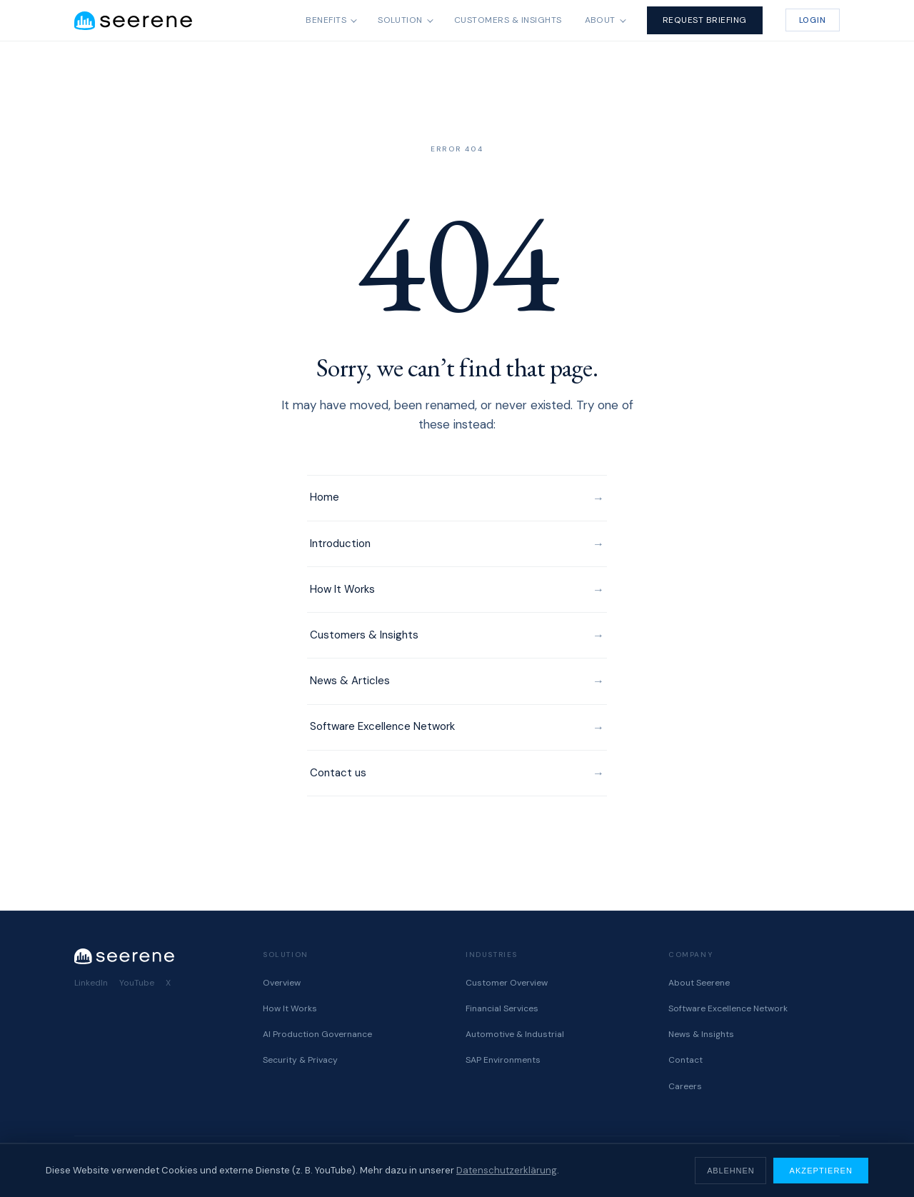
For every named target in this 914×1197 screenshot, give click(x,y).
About (600, 20)
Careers (685, 1086)
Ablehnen (730, 1170)
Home (324, 497)
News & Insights (701, 1034)
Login (812, 20)
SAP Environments (503, 1060)
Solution (400, 20)
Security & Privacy (300, 1060)
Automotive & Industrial (515, 1034)
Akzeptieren (821, 1170)
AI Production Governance (317, 1034)
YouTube (136, 982)
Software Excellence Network (382, 726)
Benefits (326, 20)
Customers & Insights (508, 20)
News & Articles (350, 680)
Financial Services (502, 1008)
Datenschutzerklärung (506, 1170)
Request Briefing (705, 20)
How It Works (342, 589)
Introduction (340, 543)
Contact (685, 1060)
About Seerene (699, 982)
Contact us (338, 773)
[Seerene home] (133, 20)
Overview (282, 982)
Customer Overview (507, 982)
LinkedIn (91, 982)
